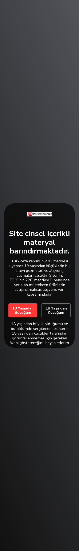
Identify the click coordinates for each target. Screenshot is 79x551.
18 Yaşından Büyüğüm (22, 310)
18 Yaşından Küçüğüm (56, 310)
